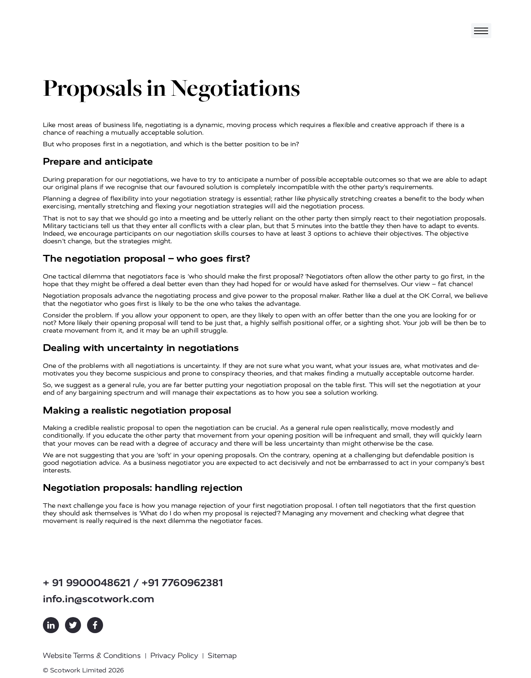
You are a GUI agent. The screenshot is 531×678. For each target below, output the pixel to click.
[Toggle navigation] (481, 30)
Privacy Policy (174, 656)
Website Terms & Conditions (92, 656)
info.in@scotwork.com (98, 599)
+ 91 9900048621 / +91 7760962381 (133, 583)
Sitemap (222, 656)
